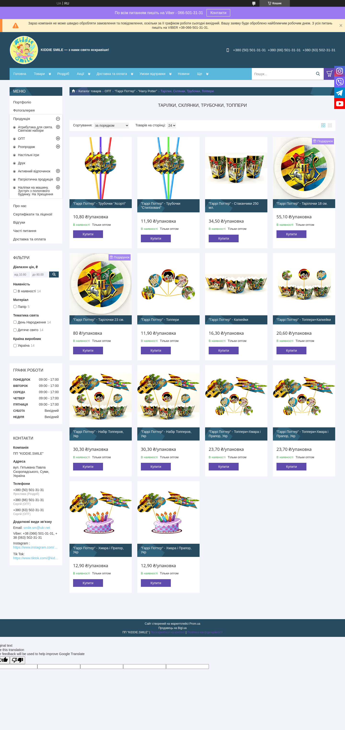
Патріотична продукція (35, 179)
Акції (80, 74)
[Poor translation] (17, 660)
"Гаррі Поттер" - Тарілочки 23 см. (98, 320)
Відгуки (19, 222)
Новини (184, 74)
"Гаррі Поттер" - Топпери (160, 320)
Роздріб (63, 74)
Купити (88, 234)
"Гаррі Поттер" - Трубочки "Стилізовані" (160, 206)
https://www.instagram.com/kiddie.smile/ (36, 547)
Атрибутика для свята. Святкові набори (35, 128)
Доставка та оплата (112, 74)
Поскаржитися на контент (168, 632)
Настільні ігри (28, 155)
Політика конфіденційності (205, 632)
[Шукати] (318, 74)
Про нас (20, 206)
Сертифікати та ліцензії (32, 214)
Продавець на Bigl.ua (172, 628)
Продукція (21, 119)
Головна (19, 74)
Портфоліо (22, 102)
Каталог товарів (89, 91)
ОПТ (108, 91)
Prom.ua (195, 623)
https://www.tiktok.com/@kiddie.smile (36, 558)
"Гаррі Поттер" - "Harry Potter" (136, 91)
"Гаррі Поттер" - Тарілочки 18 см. (302, 203)
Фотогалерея (24, 110)
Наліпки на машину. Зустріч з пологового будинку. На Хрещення (35, 191)
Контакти (218, 13)
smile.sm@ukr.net (36, 528)
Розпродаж (26, 147)
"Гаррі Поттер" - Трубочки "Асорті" (99, 203)
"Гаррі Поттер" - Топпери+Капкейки (303, 320)
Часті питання (24, 231)
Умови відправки (152, 74)
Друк (21, 163)
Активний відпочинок (34, 171)
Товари (39, 74)
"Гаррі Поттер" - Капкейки (228, 320)
